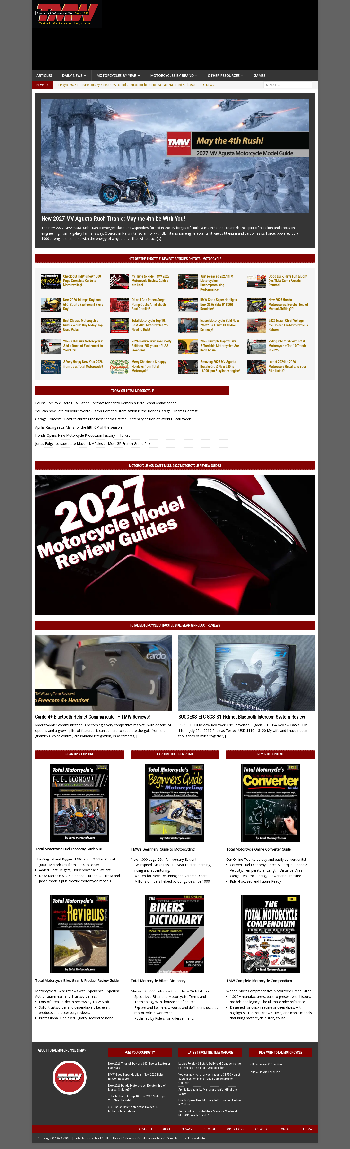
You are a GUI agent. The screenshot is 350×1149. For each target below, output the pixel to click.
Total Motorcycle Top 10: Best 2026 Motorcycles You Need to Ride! (150, 325)
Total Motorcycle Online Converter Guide (258, 849)
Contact (285, 1129)
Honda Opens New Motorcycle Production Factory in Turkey (82, 435)
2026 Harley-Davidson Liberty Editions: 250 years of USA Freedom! (151, 345)
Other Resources (224, 75)
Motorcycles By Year (116, 75)
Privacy (186, 1129)
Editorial (209, 1129)
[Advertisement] (212, 36)
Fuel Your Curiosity (140, 1052)
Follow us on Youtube (264, 1072)
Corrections (234, 1129)
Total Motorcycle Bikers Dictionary (158, 980)
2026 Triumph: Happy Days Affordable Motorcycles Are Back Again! (219, 345)
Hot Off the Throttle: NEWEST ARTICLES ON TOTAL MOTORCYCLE (175, 259)
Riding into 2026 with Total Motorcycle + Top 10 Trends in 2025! (287, 345)
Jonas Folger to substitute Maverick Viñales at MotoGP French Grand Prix (92, 443)
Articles (44, 75)
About (167, 1129)
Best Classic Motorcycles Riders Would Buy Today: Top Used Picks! (83, 325)
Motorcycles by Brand (172, 75)
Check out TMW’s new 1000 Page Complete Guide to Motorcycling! (82, 280)
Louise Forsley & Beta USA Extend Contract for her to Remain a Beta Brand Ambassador (105, 403)
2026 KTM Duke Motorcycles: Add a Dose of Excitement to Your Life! (83, 345)
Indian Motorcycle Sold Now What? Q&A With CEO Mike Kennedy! (219, 325)
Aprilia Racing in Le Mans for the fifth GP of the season (78, 427)
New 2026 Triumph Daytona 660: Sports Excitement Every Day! (83, 304)
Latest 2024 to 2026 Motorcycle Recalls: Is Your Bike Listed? (287, 366)
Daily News (72, 75)
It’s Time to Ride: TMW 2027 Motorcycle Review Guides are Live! (150, 280)
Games (259, 75)
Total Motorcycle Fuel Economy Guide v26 (68, 849)
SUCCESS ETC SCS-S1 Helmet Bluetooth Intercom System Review (241, 717)
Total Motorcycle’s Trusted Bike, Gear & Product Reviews (175, 625)
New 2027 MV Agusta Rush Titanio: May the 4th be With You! (113, 218)
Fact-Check (262, 1129)
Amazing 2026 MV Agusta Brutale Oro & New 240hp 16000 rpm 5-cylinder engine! (220, 366)
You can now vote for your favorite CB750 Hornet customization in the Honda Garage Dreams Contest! (116, 411)
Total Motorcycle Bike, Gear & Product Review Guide (77, 980)
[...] (159, 238)
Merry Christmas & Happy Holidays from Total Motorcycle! (149, 366)
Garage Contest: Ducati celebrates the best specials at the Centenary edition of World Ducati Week (113, 419)
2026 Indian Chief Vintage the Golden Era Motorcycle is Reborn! (288, 325)
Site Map (308, 1129)
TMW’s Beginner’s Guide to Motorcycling (162, 849)
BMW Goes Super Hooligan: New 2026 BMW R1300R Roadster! (219, 304)
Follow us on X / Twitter (265, 1064)
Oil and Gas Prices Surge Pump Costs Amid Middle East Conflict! (149, 304)
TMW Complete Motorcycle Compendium (259, 980)
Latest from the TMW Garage (210, 1052)
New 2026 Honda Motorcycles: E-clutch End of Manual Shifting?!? (288, 304)
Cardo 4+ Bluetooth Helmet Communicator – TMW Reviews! (92, 717)
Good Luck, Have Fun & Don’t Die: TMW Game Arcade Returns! (288, 280)
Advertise (146, 1129)
